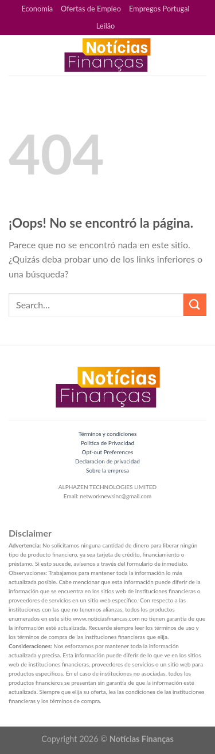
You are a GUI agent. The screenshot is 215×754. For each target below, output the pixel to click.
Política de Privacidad (107, 442)
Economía (37, 8)
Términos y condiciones (108, 433)
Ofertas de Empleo (91, 8)
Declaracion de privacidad (107, 461)
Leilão (105, 25)
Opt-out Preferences (108, 452)
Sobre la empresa (107, 470)
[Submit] (194, 304)
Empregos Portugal (159, 8)
